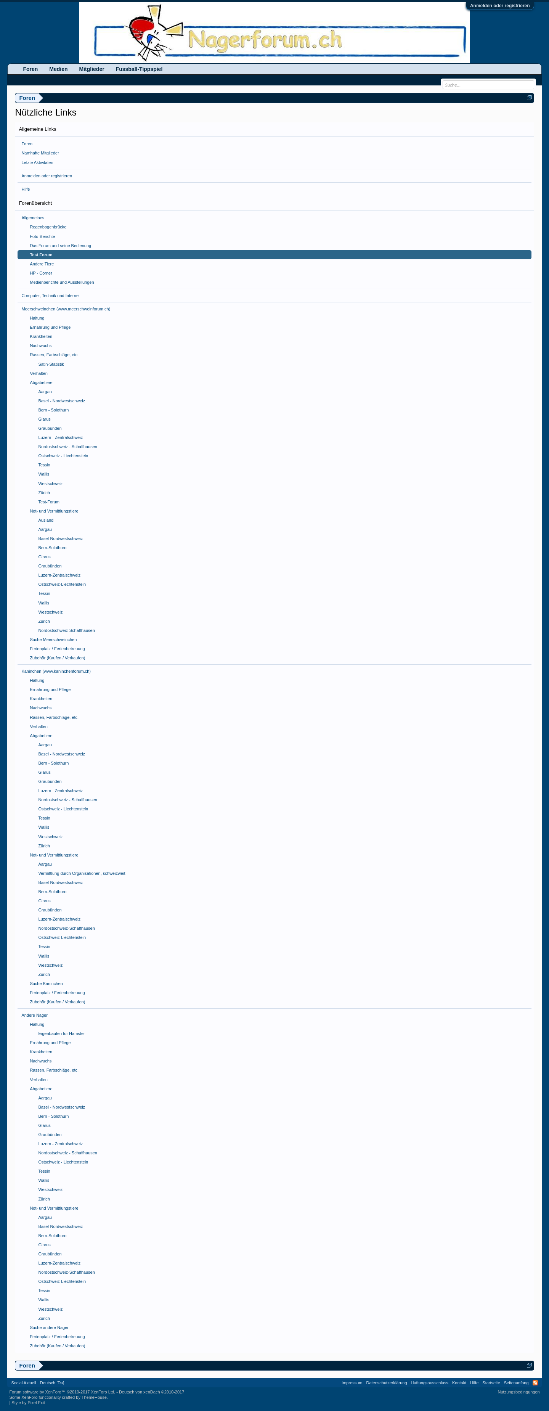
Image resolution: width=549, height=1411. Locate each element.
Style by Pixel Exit (28, 1402)
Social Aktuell (23, 1382)
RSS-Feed (535, 1382)
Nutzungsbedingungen (519, 1392)
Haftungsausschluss (429, 1382)
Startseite (491, 1382)
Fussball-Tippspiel (139, 69)
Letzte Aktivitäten (37, 162)
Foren (26, 143)
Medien (58, 69)
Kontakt (459, 1382)
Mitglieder (91, 69)
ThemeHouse (94, 1397)
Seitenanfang (516, 1382)
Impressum (352, 1382)
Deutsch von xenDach (151, 1392)
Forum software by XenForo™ (62, 1392)
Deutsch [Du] (52, 1382)
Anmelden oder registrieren (500, 5)
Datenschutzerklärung (386, 1382)
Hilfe (25, 189)
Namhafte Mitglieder (40, 153)
